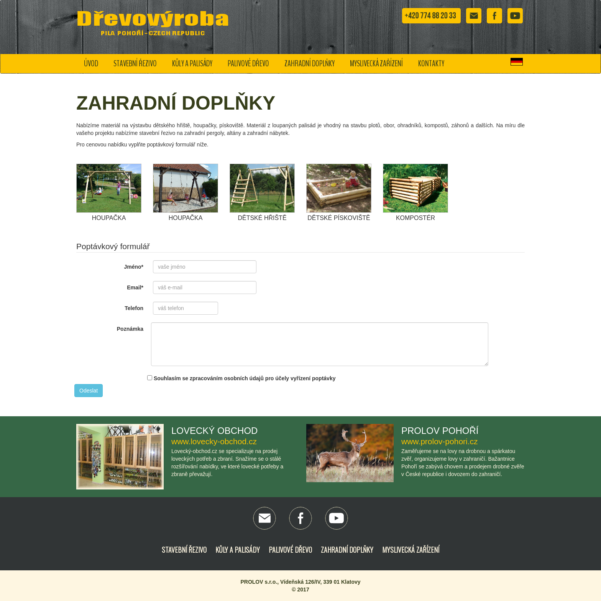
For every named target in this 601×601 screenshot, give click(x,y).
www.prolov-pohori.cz (439, 441)
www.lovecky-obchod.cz (214, 441)
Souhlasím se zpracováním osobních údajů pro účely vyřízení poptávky (241, 378)
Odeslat (88, 391)
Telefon (134, 308)
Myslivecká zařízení (376, 63)
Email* (135, 287)
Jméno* (133, 267)
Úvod (91, 63)
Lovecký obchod (214, 430)
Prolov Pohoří (439, 430)
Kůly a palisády (192, 63)
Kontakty (431, 63)
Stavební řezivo (135, 63)
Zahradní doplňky (309, 63)
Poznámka (130, 329)
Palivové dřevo (248, 63)
